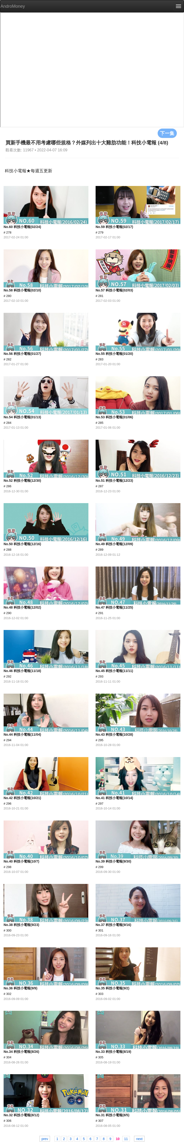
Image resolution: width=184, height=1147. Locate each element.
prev (44, 1139)
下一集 (167, 133)
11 (126, 1139)
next (139, 1139)
